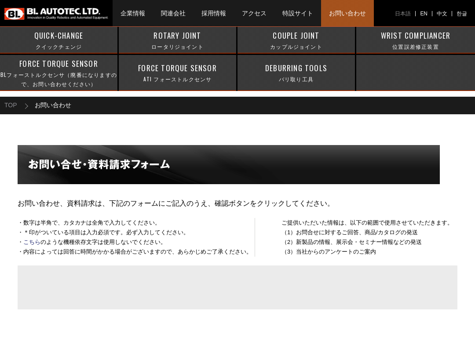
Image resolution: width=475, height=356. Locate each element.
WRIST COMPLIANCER (415, 40)
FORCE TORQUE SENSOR (58, 73)
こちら (31, 242)
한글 (462, 13)
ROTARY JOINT (177, 40)
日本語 (403, 13)
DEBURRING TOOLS (296, 73)
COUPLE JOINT (296, 40)
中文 (442, 13)
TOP (10, 105)
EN (424, 13)
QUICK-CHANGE (58, 40)
